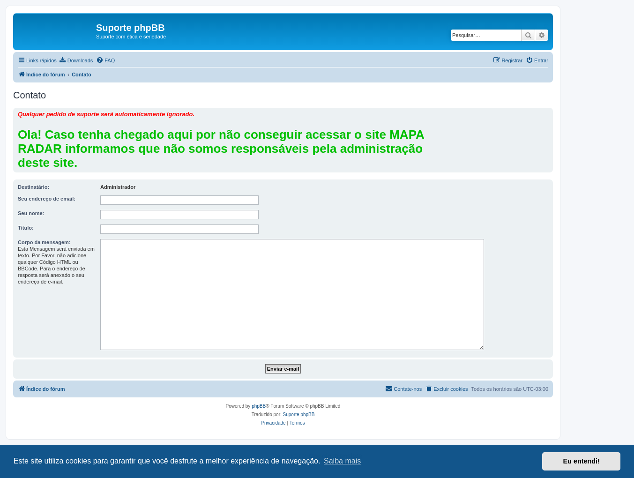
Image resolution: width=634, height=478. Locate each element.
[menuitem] (76, 60)
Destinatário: (33, 187)
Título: (26, 228)
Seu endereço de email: (46, 199)
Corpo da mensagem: (44, 242)
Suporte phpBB (299, 414)
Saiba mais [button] (342, 461)
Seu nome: (31, 213)
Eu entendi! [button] (581, 461)
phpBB (259, 406)
